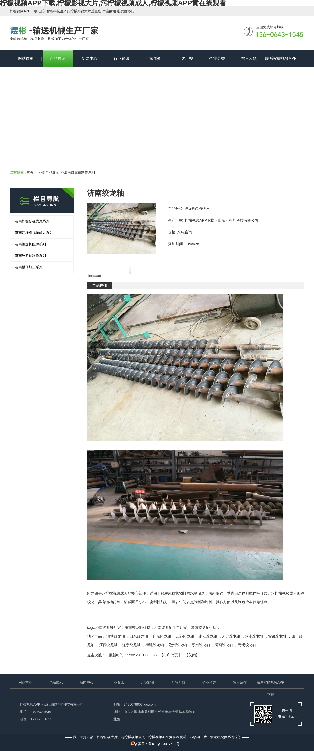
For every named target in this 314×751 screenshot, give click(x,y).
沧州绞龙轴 (178, 645)
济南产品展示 (49, 172)
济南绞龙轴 (224, 645)
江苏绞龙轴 (185, 636)
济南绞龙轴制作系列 (79, 172)
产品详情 (99, 285)
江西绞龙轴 (108, 645)
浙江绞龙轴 (208, 636)
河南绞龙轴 (254, 636)
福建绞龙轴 (154, 645)
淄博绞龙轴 (115, 636)
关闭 (192, 655)
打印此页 (170, 655)
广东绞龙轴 (162, 636)
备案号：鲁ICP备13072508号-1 (157, 744)
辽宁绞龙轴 (131, 645)
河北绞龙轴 (231, 636)
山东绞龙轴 (139, 636)
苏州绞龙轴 (201, 645)
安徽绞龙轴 (277, 636)
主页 (29, 172)
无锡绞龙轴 (247, 645)
